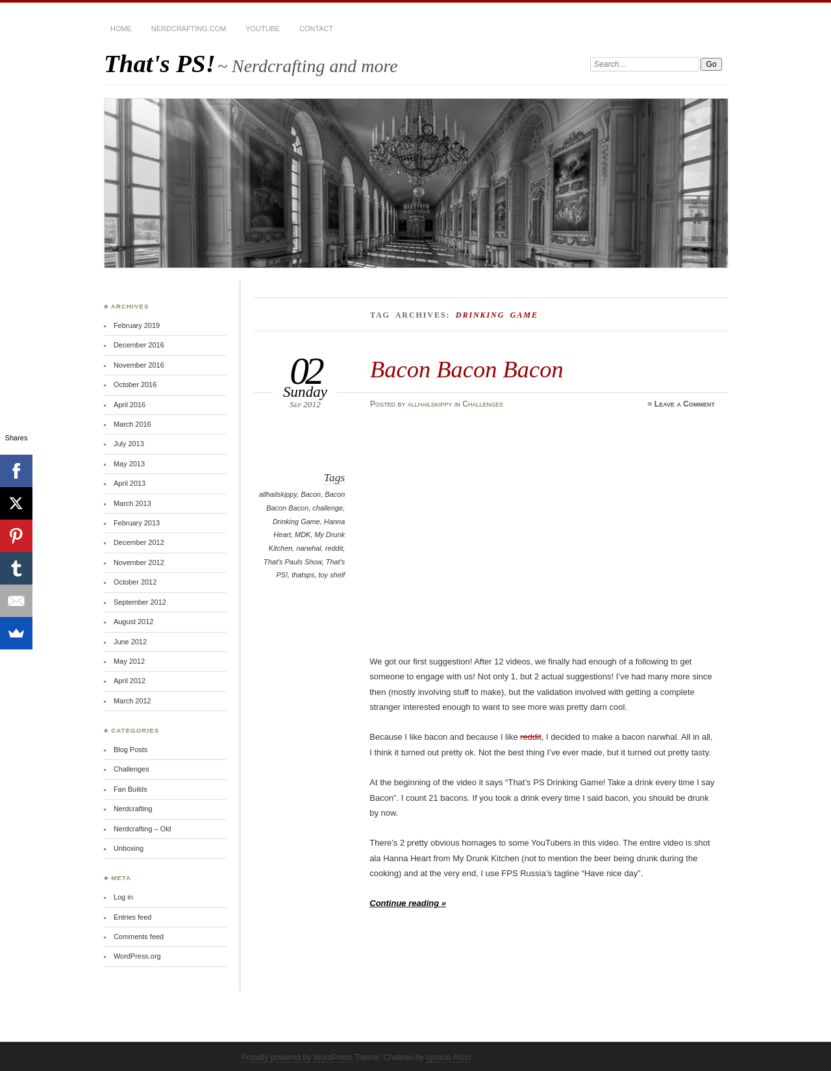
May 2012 (129, 661)
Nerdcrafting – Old (142, 829)
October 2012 (135, 582)
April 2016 (129, 405)
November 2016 (139, 365)
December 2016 (139, 345)
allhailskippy (430, 404)
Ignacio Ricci (448, 1057)
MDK (302, 534)
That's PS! (160, 63)
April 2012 (129, 681)
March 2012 (132, 701)
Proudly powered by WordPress (297, 1057)
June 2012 (130, 642)
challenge (327, 508)
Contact (316, 28)
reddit (334, 548)
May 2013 (129, 464)
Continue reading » (407, 903)
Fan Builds (130, 789)
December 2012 (139, 542)
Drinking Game (296, 521)
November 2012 (139, 562)
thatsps (302, 575)
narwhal (308, 548)
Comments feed (139, 936)
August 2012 (133, 621)
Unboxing (128, 848)
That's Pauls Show (293, 562)
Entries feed (132, 917)
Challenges (482, 404)
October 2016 (135, 384)
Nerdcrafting (133, 809)
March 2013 (132, 503)
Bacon (311, 494)
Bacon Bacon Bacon (467, 369)
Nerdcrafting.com (188, 28)
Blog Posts (130, 749)
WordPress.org (137, 956)
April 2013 (129, 483)
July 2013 (129, 443)
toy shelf (332, 575)
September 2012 (140, 602)
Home (121, 28)
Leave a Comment (684, 404)
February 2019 (137, 325)
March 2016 (132, 424)
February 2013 (137, 523)
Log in (123, 897)
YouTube (262, 28)
